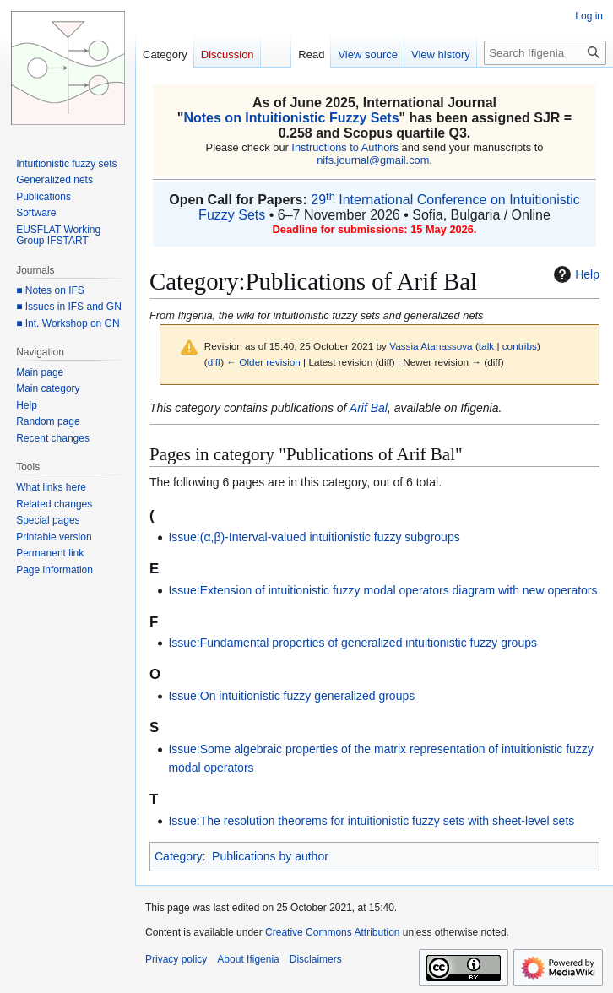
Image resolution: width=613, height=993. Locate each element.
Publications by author (270, 856)
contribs (519, 345)
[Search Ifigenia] (545, 53)
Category (179, 856)
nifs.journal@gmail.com (373, 160)
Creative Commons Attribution (332, 932)
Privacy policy (176, 959)
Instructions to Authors (345, 147)
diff (214, 361)
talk (486, 345)
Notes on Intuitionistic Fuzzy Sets (291, 118)
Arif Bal (369, 408)
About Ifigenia (248, 959)
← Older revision (263, 361)
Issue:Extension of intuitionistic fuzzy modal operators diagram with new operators (382, 590)
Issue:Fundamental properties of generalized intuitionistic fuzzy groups (352, 642)
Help (574, 274)
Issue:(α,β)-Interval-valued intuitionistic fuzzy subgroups (313, 537)
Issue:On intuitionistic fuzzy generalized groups (291, 696)
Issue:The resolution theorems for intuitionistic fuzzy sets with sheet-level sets (371, 821)
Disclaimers (316, 959)
